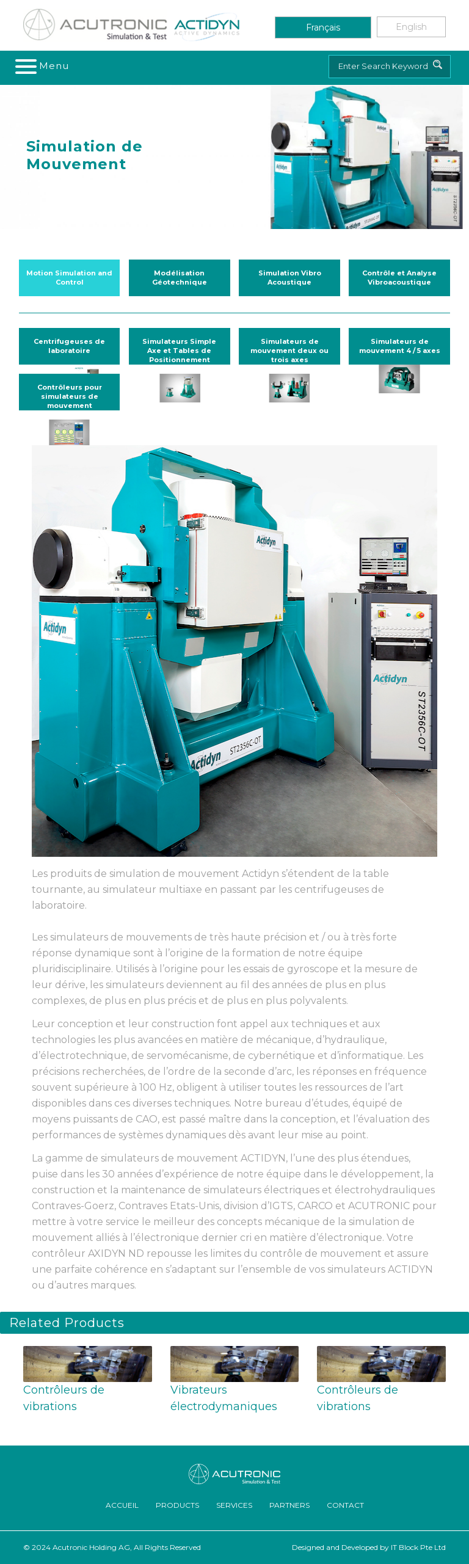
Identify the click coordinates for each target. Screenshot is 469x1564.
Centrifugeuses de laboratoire (69, 346)
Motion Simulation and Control (69, 277)
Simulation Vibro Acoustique (289, 277)
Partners (289, 1505)
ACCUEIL (122, 1505)
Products (177, 1505)
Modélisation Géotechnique (179, 277)
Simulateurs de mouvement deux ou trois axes (289, 350)
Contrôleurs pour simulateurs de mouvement (69, 396)
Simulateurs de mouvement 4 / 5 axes (399, 346)
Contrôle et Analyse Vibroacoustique (399, 277)
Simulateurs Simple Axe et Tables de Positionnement (179, 350)
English (411, 26)
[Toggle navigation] (42, 66)
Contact (345, 1505)
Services (234, 1505)
